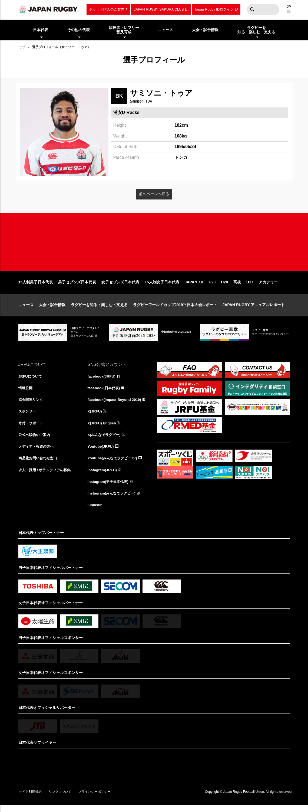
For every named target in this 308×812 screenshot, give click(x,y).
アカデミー (268, 286)
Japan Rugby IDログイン (214, 9)
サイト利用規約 (31, 798)
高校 (237, 286)
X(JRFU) (95, 416)
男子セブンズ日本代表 (77, 286)
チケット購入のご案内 (106, 9)
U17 (249, 286)
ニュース (26, 309)
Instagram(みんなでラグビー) (113, 499)
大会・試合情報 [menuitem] (205, 30)
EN (289, 12)
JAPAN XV (194, 286)
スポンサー (27, 416)
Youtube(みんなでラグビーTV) (114, 464)
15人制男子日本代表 (35, 286)
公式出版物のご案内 (35, 440)
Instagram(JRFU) (103, 476)
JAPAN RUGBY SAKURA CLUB (159, 9)
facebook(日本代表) (105, 392)
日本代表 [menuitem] (40, 30)
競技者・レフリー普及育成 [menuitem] (124, 29)
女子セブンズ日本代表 (120, 286)
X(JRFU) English (102, 428)
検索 (252, 9)
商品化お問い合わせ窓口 (39, 464)
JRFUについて (31, 380)
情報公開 (26, 392)
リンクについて (62, 798)
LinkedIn (95, 511)
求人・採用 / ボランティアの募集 (46, 476)
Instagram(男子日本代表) (109, 488)
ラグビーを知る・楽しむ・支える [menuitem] (256, 29)
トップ (20, 47)
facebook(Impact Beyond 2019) (115, 404)
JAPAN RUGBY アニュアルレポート (254, 309)
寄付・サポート (31, 428)
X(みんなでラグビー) (105, 440)
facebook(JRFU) (102, 380)
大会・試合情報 (52, 309)
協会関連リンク (31, 404)
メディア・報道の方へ (37, 452)
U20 (224, 286)
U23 (212, 286)
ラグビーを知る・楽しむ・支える (99, 309)
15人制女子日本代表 (162, 286)
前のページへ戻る (154, 194)
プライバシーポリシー (98, 798)
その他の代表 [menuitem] (78, 30)
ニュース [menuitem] (165, 30)
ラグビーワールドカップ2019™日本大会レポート (175, 309)
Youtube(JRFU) (101, 452)
